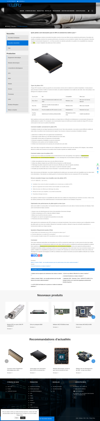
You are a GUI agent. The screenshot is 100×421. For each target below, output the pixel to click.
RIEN (9, 78)
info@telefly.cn (22, 1)
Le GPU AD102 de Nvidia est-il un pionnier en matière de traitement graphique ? (46, 285)
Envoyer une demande (67, 11)
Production (39, 11)
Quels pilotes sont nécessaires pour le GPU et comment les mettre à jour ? (49, 232)
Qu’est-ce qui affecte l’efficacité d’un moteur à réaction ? (76, 273)
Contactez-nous (80, 11)
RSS (84, 418)
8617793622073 (12, 1)
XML (87, 418)
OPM (9, 99)
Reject (16, 417)
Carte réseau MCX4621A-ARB (84, 324)
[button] (7, 317)
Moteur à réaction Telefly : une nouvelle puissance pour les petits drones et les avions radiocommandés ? (54, 262)
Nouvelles (47, 11)
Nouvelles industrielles (22, 26)
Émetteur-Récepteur (13, 104)
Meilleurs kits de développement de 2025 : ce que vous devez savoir (84, 369)
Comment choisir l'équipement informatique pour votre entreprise (15, 369)
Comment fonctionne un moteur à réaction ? (41, 266)
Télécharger (56, 11)
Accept (22, 417)
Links (77, 418)
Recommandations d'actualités (50, 339)
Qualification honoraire (12, 391)
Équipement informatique (14, 57)
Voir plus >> (9, 328)
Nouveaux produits (50, 295)
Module (10, 83)
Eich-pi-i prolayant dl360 (36, 324)
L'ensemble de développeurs (15, 68)
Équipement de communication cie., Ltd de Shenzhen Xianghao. (55, 246)
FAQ (9, 48)
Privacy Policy (92, 418)
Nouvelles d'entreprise (13, 37)
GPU (9, 73)
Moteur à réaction (12, 110)
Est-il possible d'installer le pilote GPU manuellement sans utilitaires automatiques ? (51, 236)
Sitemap (80, 418)
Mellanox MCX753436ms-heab (61, 324)
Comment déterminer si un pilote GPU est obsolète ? (44, 234)
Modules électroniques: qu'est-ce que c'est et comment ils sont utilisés (61, 369)
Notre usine (10, 386)
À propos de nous (30, 11)
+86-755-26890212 (82, 388)
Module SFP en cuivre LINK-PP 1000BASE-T (15, 325)
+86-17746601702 (83, 386)
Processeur (11, 94)
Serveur (10, 89)
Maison (21, 11)
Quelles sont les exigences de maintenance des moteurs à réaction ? (46, 274)
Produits (9, 388)
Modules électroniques (14, 62)
